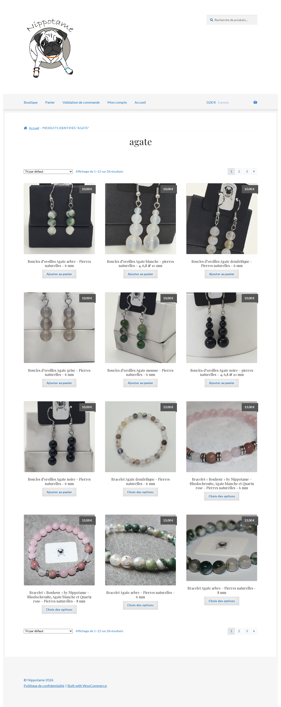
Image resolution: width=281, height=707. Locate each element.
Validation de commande (81, 102)
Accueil (140, 102)
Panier (50, 102)
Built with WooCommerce (87, 686)
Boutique (31, 102)
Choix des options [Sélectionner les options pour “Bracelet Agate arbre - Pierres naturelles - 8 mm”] (222, 601)
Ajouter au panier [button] (59, 274)
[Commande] (48, 171)
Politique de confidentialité (44, 686)
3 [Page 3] (247, 171)
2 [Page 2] (239, 171)
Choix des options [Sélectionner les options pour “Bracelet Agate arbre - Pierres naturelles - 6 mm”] (140, 605)
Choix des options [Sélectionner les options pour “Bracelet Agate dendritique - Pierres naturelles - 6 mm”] (140, 492)
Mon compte (117, 102)
